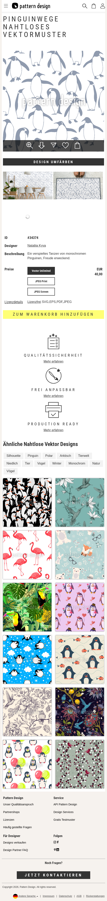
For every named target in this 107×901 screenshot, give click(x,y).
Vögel (11, 471)
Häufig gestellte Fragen (17, 827)
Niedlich (12, 463)
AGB (79, 896)
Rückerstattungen (95, 896)
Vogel (41, 463)
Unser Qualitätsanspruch (18, 804)
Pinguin (33, 455)
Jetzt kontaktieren (53, 875)
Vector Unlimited (41, 270)
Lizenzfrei (34, 301)
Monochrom (77, 463)
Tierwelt (83, 455)
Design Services (63, 812)
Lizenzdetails (14, 302)
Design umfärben (53, 162)
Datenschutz (65, 896)
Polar (49, 455)
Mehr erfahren (54, 361)
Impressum (48, 896)
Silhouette (14, 455)
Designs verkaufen (14, 842)
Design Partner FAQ (15, 850)
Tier (27, 463)
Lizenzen (8, 819)
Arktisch (65, 455)
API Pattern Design (65, 804)
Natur (96, 463)
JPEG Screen (41, 291)
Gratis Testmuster (64, 819)
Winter (56, 463)
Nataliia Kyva (36, 245)
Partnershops (11, 812)
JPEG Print (41, 281)
